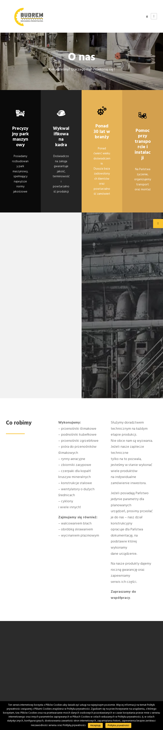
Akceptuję (95, 725)
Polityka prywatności (118, 725)
